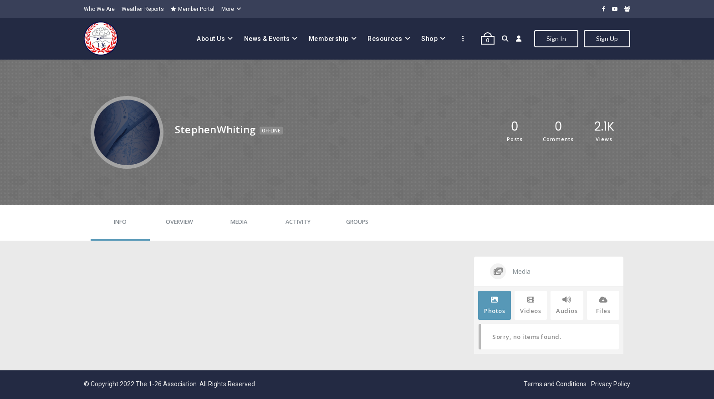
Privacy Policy (610, 384)
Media (238, 222)
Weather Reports (143, 9)
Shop (429, 38)
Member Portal (192, 9)
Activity (298, 222)
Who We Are (99, 9)
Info (120, 222)
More (227, 9)
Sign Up (607, 38)
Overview (179, 222)
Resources (385, 38)
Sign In (556, 38)
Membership (329, 38)
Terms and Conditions (555, 384)
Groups (357, 222)
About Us (211, 38)
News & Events (267, 38)
